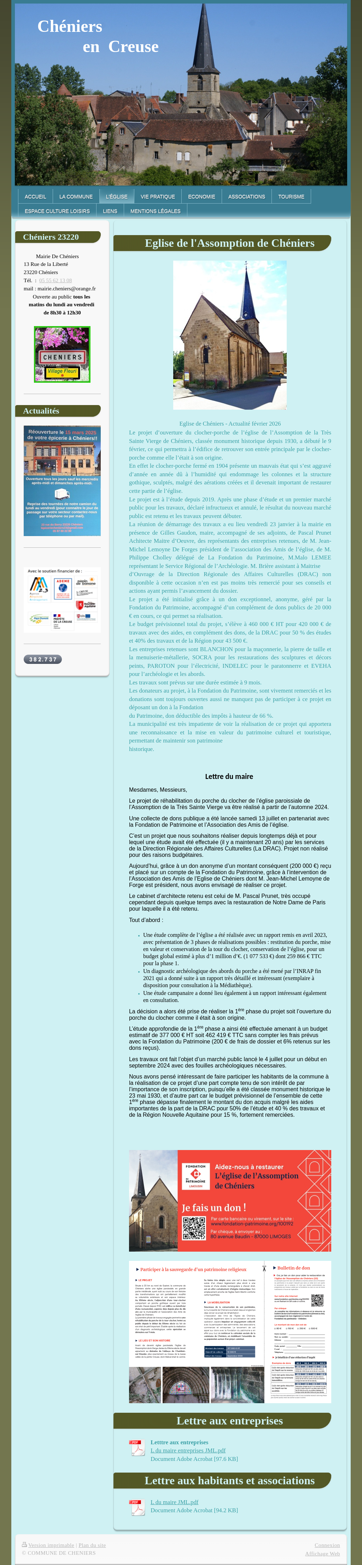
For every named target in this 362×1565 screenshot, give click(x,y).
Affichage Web (322, 1553)
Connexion (327, 1545)
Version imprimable (48, 1545)
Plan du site (92, 1545)
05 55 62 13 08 (55, 280)
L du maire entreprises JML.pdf (188, 1450)
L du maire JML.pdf (174, 1502)
